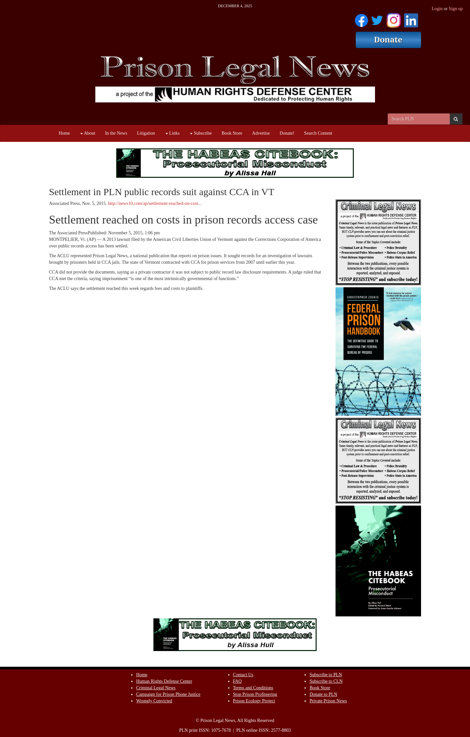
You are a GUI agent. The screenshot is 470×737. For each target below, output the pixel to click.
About (87, 133)
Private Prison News (328, 700)
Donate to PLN (323, 694)
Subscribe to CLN (325, 681)
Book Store (232, 133)
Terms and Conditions (253, 687)
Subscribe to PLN (325, 674)
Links (172, 133)
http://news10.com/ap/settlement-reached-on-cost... (155, 203)
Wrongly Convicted (154, 700)
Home (64, 133)
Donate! (287, 133)
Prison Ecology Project (254, 700)
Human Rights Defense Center (164, 681)
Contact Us (243, 674)
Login (437, 8)
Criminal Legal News (156, 687)
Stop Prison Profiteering (255, 694)
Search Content (318, 133)
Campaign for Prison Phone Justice (168, 694)
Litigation (146, 133)
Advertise (261, 133)
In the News (116, 133)
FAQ (237, 681)
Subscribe (201, 133)
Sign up (456, 8)
